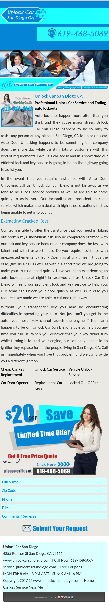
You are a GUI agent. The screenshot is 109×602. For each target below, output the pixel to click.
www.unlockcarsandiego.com (27, 560)
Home (89, 580)
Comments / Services (54, 516)
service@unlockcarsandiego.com (29, 567)
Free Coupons (71, 567)
